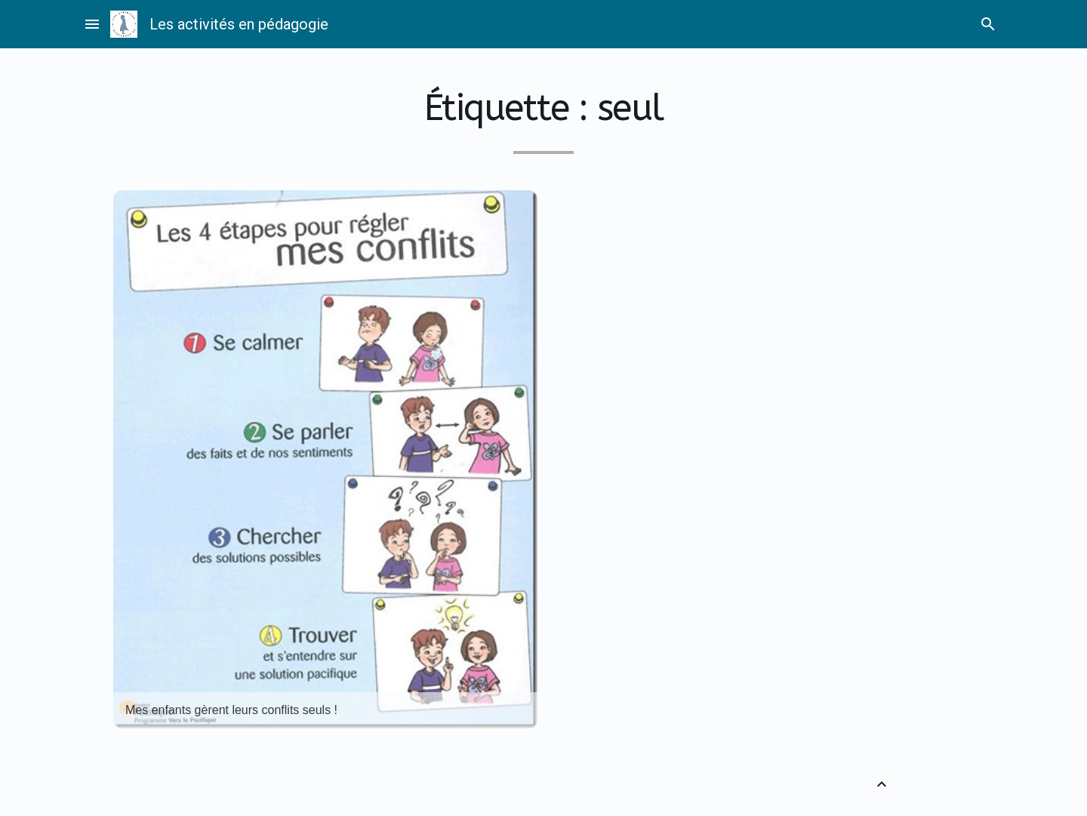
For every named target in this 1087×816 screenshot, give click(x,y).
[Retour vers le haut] (882, 784)
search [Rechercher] (988, 24)
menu (92, 24)
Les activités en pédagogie (238, 24)
